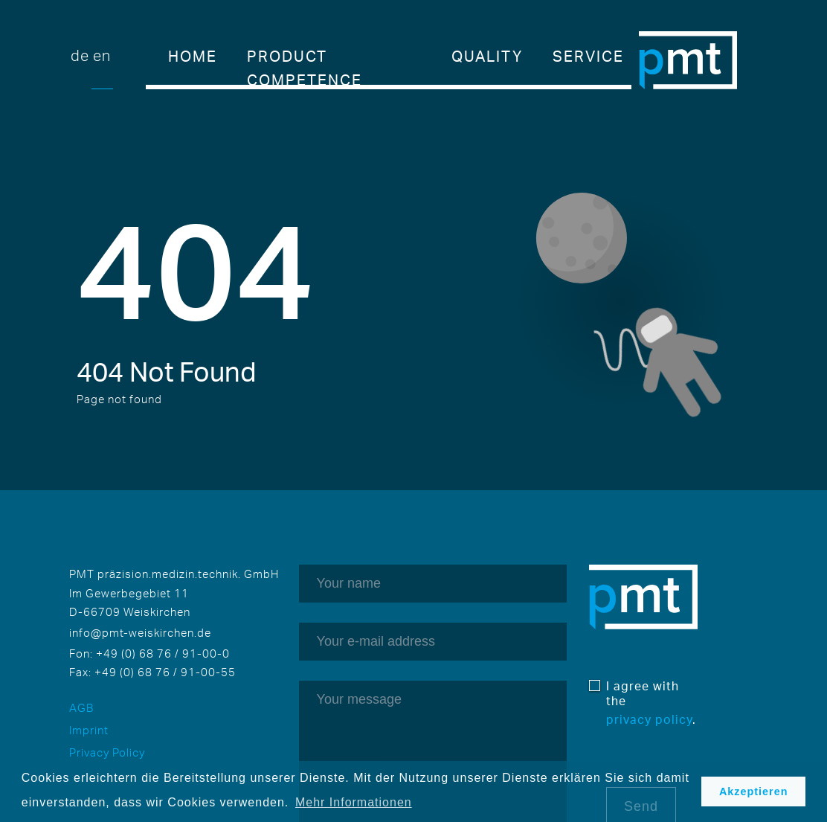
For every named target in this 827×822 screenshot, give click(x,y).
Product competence (304, 57)
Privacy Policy (107, 752)
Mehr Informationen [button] (353, 802)
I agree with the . (651, 702)
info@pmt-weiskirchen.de (140, 633)
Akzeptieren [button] (753, 791)
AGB (81, 708)
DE (80, 55)
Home (192, 56)
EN (102, 55)
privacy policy (649, 719)
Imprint (89, 730)
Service (588, 56)
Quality (487, 56)
